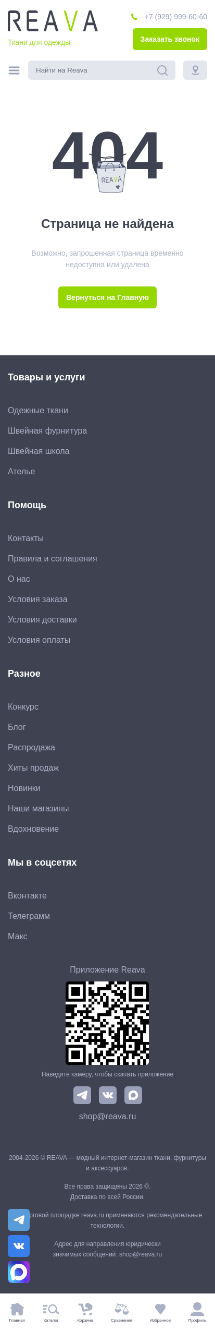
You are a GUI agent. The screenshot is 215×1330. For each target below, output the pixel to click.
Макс (18, 936)
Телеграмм (29, 916)
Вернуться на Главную (107, 297)
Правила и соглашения (52, 558)
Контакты (26, 538)
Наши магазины (38, 808)
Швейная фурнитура (47, 430)
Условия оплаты (39, 640)
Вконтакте (27, 895)
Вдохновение (33, 828)
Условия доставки (42, 619)
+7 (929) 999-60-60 (176, 17)
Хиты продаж (33, 767)
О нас (19, 578)
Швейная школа (38, 451)
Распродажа (31, 747)
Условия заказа (38, 599)
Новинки (24, 788)
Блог (17, 727)
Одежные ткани (38, 410)
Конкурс (23, 706)
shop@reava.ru (107, 1116)
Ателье (21, 471)
